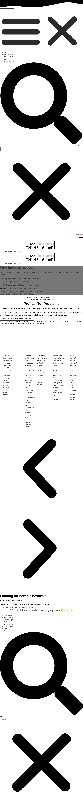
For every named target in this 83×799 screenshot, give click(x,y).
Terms (6, 629)
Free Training (9, 54)
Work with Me (9, 57)
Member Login (9, 61)
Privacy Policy (8, 626)
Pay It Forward (8, 617)
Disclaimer (7, 631)
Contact (6, 622)
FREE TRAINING (9, 615)
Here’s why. (67, 610)
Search (80, 146)
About (6, 52)
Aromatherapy (8, 624)
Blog (5, 59)
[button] (41, 31)
